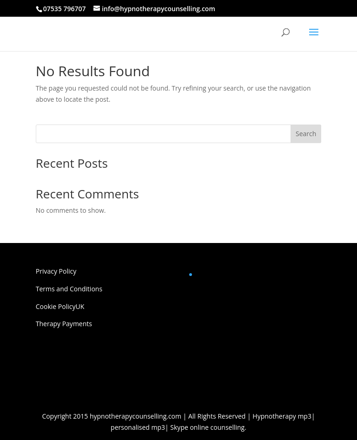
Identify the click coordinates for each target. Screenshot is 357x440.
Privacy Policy (56, 271)
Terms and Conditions (69, 288)
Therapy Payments (64, 323)
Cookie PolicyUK (60, 306)
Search (306, 133)
